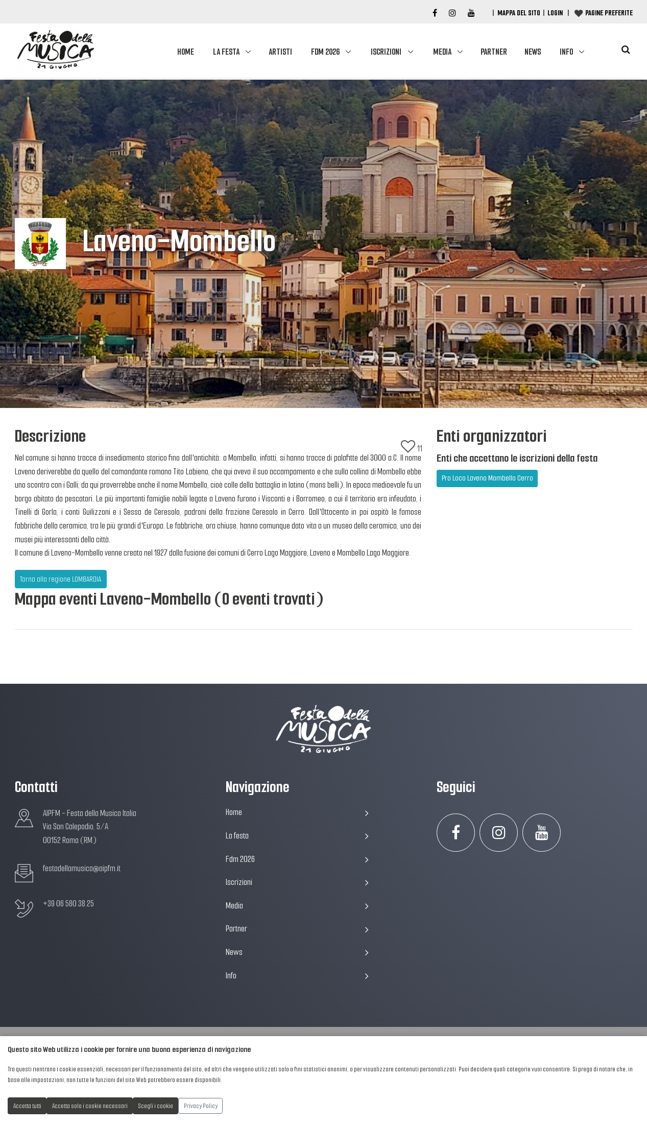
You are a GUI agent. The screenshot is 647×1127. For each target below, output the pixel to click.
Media (442, 51)
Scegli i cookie (155, 1105)
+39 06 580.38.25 (68, 903)
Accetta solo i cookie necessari (90, 1105)
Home (185, 51)
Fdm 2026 (325, 51)
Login (555, 13)
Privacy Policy (201, 1106)
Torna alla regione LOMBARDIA (60, 579)
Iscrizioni (386, 51)
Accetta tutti (27, 1105)
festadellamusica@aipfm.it (82, 868)
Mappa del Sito (518, 13)
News (532, 51)
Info (566, 51)
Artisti (280, 51)
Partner (494, 51)
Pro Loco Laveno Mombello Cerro (487, 478)
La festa (226, 51)
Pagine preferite (609, 13)
